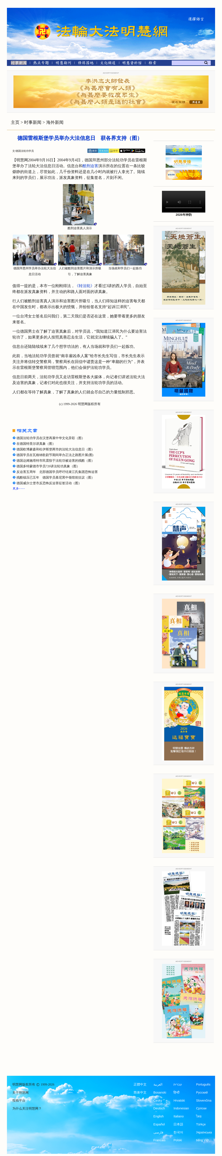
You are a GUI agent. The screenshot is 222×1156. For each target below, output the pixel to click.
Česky (157, 1100)
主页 (15, 122)
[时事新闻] (17, 63)
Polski (177, 1140)
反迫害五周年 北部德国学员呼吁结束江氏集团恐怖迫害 (57, 472)
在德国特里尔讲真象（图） (36, 443)
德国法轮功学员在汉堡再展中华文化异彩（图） (50, 438)
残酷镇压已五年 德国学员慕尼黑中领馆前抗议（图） (55, 477)
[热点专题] (41, 63)
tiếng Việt (202, 1140)
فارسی (158, 1132)
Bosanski (159, 1092)
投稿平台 (18, 1100)
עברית (177, 1084)
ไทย (199, 1116)
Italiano (178, 1116)
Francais (159, 1140)
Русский (202, 1092)
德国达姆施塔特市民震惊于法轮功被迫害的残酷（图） (55, 460)
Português (203, 1084)
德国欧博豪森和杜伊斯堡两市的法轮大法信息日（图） (55, 449)
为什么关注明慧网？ (27, 1108)
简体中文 (140, 1092)
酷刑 (86, 166)
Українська (204, 1132)
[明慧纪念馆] (132, 63)
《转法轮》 (84, 286)
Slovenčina (203, 1100)
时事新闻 (32, 122)
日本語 (178, 1124)
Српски (201, 1108)
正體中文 (140, 1084)
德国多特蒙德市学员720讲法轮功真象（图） (48, 466)
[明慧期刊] (63, 63)
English (158, 1116)
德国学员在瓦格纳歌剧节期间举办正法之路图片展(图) (54, 455)
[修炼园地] (85, 63)
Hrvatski (179, 1100)
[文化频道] (108, 63)
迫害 (94, 166)
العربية (157, 1084)
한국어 (178, 1132)
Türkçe (201, 1124)
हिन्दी (176, 1092)
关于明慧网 (20, 1092)
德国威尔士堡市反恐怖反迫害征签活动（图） (49, 483)
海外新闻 (55, 122)
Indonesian (181, 1108)
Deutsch (159, 1108)
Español (159, 1124)
